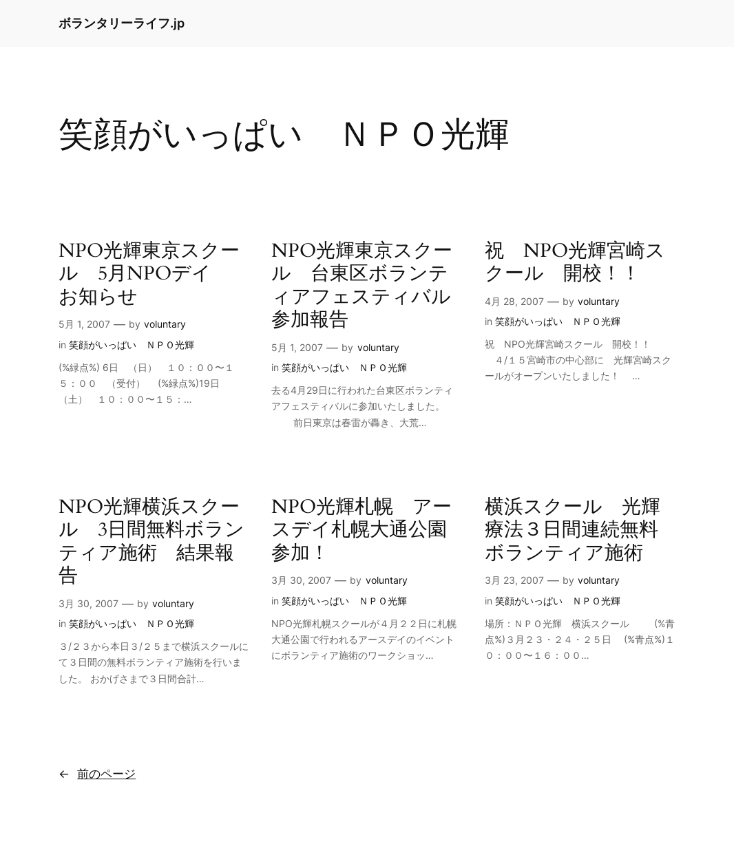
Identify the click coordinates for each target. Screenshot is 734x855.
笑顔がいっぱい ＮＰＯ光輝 (131, 344)
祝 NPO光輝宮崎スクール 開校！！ (575, 263)
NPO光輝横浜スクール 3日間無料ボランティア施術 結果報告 (151, 542)
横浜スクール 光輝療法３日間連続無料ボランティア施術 (572, 530)
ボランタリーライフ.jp (122, 23)
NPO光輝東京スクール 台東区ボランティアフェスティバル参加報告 (361, 286)
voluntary (165, 324)
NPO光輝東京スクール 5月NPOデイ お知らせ (149, 274)
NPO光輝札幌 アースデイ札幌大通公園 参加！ (366, 530)
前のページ (97, 774)
